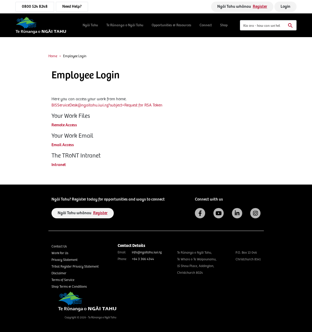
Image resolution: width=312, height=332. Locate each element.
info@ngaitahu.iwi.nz (147, 252)
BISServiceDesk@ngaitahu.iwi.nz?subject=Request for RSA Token (106, 105)
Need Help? (72, 6)
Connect (206, 25)
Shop (224, 25)
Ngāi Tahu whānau (242, 6)
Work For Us (59, 253)
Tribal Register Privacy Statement (75, 267)
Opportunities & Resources (171, 25)
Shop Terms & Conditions (69, 287)
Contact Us (59, 246)
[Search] (268, 25)
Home (52, 56)
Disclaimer (58, 273)
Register (260, 6)
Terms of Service (62, 280)
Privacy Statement (64, 260)
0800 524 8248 (35, 6)
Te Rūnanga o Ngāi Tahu (124, 25)
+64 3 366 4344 (143, 259)
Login (285, 6)
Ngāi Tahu (90, 25)
